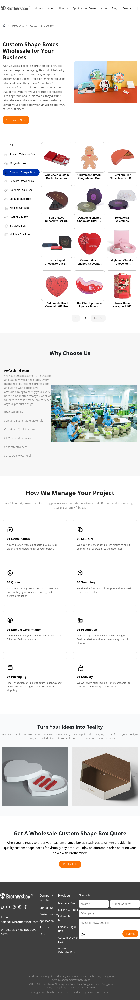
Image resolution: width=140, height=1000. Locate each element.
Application (80, 8)
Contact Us (70, 864)
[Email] (125, 904)
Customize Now (16, 120)
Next (98, 318)
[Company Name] (109, 913)
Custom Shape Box (42, 25)
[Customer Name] (94, 904)
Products (65, 8)
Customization (98, 8)
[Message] (109, 929)
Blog (114, 8)
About (52, 8)
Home (39, 8)
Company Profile (46, 897)
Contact (128, 8)
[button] (6, 776)
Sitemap (108, 992)
